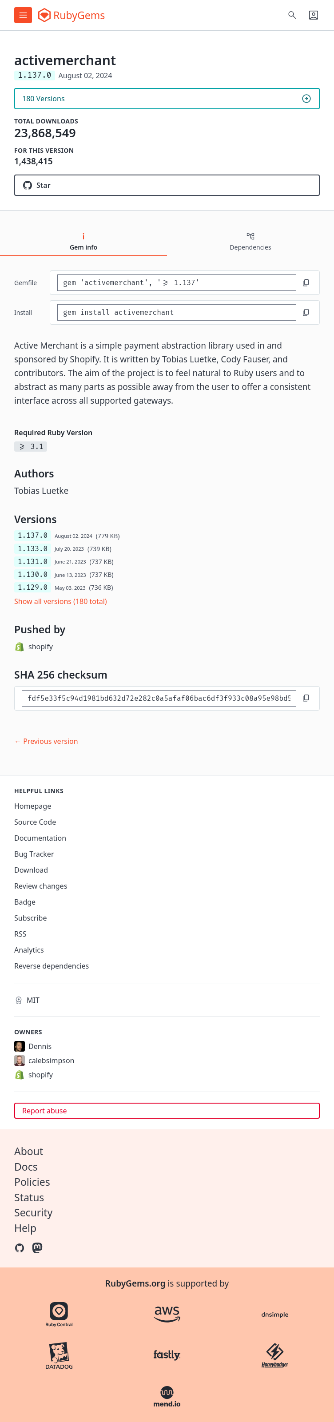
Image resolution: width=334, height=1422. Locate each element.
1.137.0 (33, 535)
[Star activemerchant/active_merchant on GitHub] (167, 185)
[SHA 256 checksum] (159, 698)
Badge (25, 902)
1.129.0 (33, 587)
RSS (20, 934)
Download (31, 870)
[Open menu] (23, 15)
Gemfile (25, 282)
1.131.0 (33, 561)
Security (33, 1212)
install (23, 312)
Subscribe (30, 918)
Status (29, 1197)
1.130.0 (33, 574)
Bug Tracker (34, 854)
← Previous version (46, 741)
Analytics (29, 950)
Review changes (40, 886)
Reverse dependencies (51, 966)
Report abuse (44, 1111)
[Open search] (292, 15)
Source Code (35, 822)
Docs (26, 1167)
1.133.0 (33, 548)
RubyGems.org (135, 1283)
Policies (32, 1182)
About (28, 1151)
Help (25, 1228)
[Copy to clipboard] (306, 283)
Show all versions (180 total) (60, 601)
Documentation (40, 838)
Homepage (32, 806)
